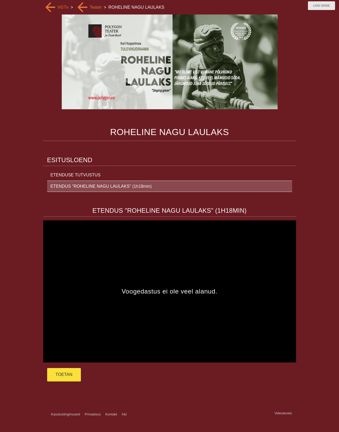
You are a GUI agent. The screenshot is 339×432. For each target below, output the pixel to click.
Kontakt (111, 414)
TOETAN (64, 374)
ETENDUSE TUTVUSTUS (76, 175)
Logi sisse (321, 5)
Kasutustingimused (65, 414)
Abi (124, 414)
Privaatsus (93, 414)
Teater (96, 7)
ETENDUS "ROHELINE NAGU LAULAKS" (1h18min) (101, 186)
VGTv (63, 7)
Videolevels (283, 413)
